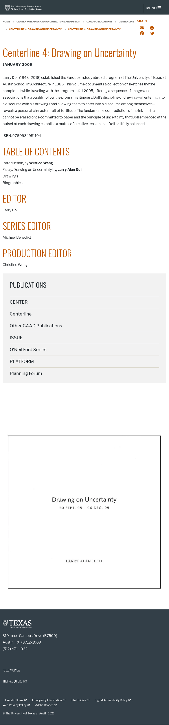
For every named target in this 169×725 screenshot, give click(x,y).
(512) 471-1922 (15, 649)
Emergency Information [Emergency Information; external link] (47, 700)
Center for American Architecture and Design (48, 21)
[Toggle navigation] (153, 8)
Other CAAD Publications (36, 325)
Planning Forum (26, 373)
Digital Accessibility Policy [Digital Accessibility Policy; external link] (111, 700)
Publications (28, 284)
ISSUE (16, 337)
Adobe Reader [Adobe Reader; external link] (44, 705)
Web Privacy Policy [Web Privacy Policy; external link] (14, 705)
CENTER (19, 302)
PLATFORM (22, 361)
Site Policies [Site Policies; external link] (78, 700)
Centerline (126, 21)
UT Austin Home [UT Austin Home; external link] (13, 700)
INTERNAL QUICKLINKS (15, 681)
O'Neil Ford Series (28, 349)
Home (6, 21)
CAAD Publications (99, 21)
